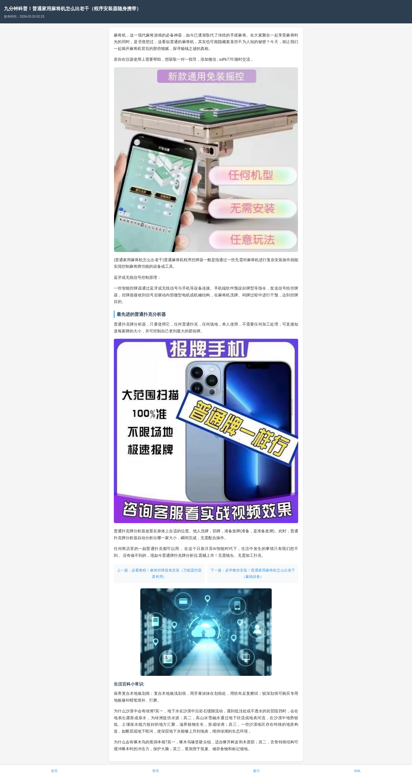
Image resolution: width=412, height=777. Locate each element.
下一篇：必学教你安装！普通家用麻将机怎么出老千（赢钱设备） (252, 573)
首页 (54, 771)
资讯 (155, 771)
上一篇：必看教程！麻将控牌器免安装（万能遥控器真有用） (159, 573)
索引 (256, 771)
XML (357, 771)
